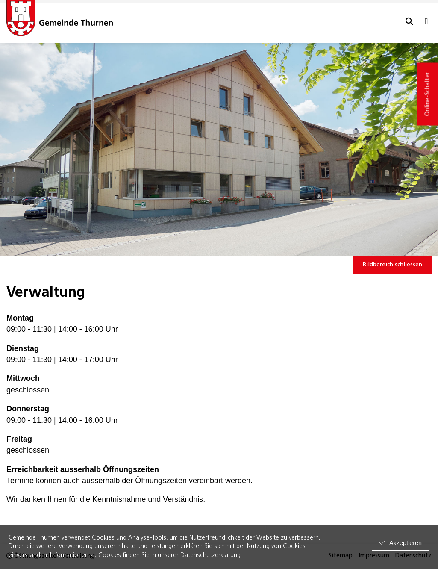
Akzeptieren (405, 543)
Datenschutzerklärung (210, 555)
